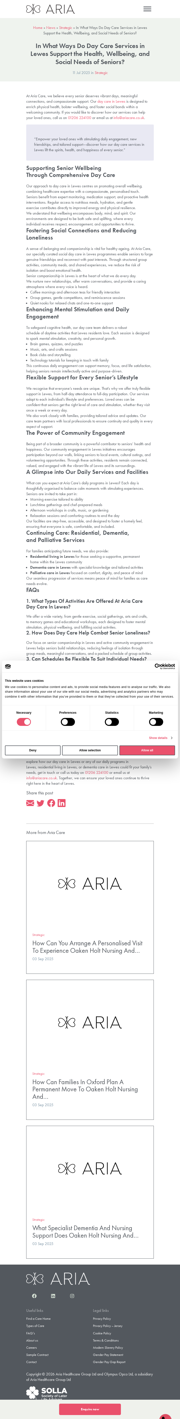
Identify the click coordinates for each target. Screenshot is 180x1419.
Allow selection (90, 750)
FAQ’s (30, 1333)
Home (38, 27)
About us (32, 1340)
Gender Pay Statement (108, 1354)
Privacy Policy (102, 1318)
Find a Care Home (38, 1318)
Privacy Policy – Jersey (107, 1325)
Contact (31, 1362)
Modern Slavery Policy (108, 1347)
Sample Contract (37, 1354)
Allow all (147, 750)
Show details (158, 738)
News (50, 27)
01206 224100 (79, 117)
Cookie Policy (102, 1333)
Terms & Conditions (106, 1340)
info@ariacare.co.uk (128, 117)
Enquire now (90, 1409)
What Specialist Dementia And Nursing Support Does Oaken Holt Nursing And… (85, 1231)
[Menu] (147, 9)
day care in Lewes (111, 101)
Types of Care (35, 1325)
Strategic (65, 27)
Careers (31, 1347)
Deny (32, 750)
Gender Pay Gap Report (109, 1362)
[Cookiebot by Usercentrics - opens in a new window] (153, 666)
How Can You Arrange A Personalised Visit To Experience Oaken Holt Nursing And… (87, 947)
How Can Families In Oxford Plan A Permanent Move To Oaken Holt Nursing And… (85, 1089)
